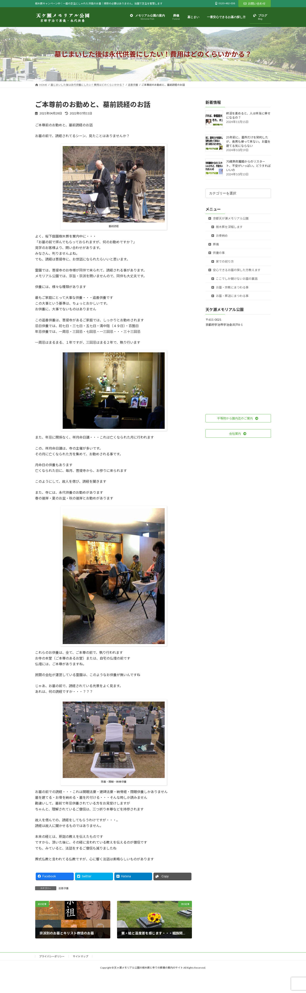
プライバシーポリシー (52, 956)
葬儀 (213, 244)
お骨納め (219, 235)
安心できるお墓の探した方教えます (234, 270)
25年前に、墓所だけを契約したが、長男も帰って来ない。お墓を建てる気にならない (248, 142)
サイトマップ (80, 956)
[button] (238, 418)
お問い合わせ (255, 3)
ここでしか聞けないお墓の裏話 (234, 278)
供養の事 (216, 253)
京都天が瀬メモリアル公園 (228, 218)
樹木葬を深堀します (227, 227)
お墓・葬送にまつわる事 (230, 296)
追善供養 (63, 888)
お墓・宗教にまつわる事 (230, 287)
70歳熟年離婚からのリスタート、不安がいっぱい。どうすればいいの (248, 166)
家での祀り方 (222, 261)
